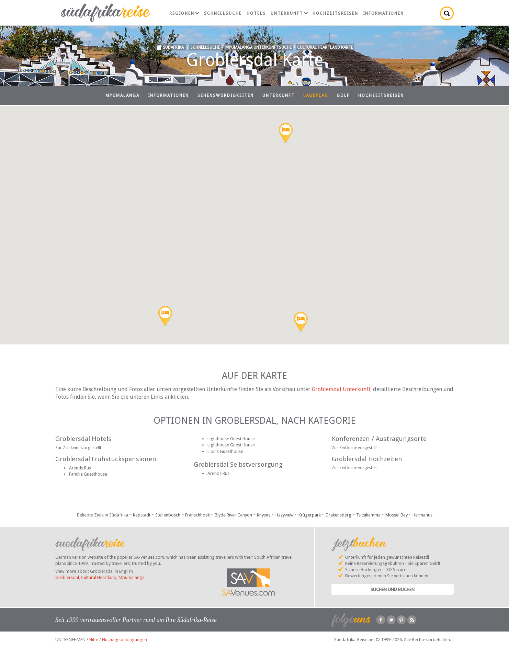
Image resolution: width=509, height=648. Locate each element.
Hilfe (93, 639)
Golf (343, 95)
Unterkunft (289, 13)
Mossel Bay (396, 515)
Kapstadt (141, 515)
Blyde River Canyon (233, 515)
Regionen (184, 13)
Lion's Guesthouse (225, 451)
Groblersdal (67, 577)
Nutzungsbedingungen (124, 639)
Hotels (256, 13)
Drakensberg (338, 515)
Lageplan (315, 95)
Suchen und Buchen (393, 589)
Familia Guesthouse (88, 474)
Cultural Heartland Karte (325, 47)
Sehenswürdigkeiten (225, 95)
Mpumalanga (122, 95)
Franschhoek (197, 515)
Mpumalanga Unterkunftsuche (258, 47)
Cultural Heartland (98, 577)
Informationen (383, 13)
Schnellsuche (223, 13)
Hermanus (422, 515)
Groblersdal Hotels (83, 438)
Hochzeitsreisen (335, 13)
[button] (165, 316)
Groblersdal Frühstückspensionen (105, 459)
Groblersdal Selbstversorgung (238, 464)
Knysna (264, 515)
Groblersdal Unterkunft (341, 389)
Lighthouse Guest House (231, 438)
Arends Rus (80, 467)
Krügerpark (309, 515)
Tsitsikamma (368, 515)
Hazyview (284, 515)
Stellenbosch (167, 515)
